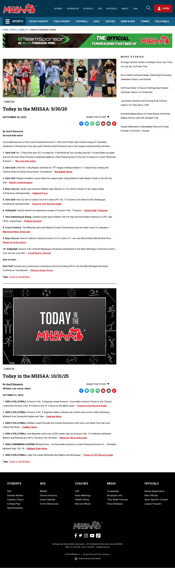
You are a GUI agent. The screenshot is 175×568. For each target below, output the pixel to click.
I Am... (136, 8)
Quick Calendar (47, 499)
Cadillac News (29, 427)
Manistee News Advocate (16, 231)
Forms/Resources (49, 503)
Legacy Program (153, 503)
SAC (9, 491)
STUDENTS (14, 483)
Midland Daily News (37, 448)
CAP (77, 491)
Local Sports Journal (39, 253)
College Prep (13, 503)
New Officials (151, 495)
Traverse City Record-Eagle (47, 203)
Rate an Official (82, 503)
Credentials (113, 491)
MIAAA (43, 491)
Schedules (73, 8)
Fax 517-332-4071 (88, 547)
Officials (111, 8)
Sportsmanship (15, 507)
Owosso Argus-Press (41, 270)
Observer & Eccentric (14, 242)
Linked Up (23, 30)
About (125, 8)
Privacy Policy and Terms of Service (96, 554)
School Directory (48, 495)
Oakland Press (40, 193)
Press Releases (115, 503)
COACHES (81, 483)
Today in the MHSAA (19, 276)
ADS (43, 483)
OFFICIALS (152, 483)
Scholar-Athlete (15, 495)
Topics (13, 30)
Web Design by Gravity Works (87, 558)
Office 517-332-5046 (73, 547)
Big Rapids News (63, 171)
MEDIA (111, 483)
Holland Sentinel (33, 221)
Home (5, 30)
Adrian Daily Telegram (96, 210)
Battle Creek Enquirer (21, 182)
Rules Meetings (83, 495)
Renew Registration (154, 491)
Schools (88, 8)
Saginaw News (54, 416)
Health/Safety (82, 499)
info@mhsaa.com (103, 547)
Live (100, 8)
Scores (58, 8)
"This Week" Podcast (117, 499)
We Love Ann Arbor (25, 161)
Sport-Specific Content (156, 499)
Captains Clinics (15, 499)
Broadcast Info (114, 495)
